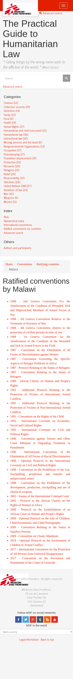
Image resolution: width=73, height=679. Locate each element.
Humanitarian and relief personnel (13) (25, 130)
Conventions (24, 264)
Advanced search (12, 86)
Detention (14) (12, 110)
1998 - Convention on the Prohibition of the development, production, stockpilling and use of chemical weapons (40, 487)
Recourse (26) (12, 166)
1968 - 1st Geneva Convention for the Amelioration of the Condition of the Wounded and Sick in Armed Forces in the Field (40, 341)
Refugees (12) (11, 170)
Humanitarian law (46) (16, 134)
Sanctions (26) (12, 182)
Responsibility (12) (14, 178)
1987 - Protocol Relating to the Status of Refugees (40, 367)
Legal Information (29, 639)
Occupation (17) (12, 150)
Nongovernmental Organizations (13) (24, 146)
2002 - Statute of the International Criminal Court (39, 496)
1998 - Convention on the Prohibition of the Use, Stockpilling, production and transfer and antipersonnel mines (40, 474)
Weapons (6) (11, 197)
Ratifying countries (47, 264)
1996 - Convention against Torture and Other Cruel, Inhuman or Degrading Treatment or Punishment (40, 443)
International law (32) (15, 138)
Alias (6, 216)
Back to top (47, 639)
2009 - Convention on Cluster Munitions (34, 536)
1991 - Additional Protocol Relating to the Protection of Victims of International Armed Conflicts (40, 394)
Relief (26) (10, 174)
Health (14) (10, 122)
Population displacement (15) (20, 158)
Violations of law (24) (16, 190)
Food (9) (8, 118)
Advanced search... (51, 13)
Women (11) (10, 201)
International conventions (18, 224)
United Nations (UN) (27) (17, 185)
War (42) (9, 193)
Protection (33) (12, 162)
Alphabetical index (14, 221)
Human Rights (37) (14, 126)
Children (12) (11, 102)
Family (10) (10, 114)
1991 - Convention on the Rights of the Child (37, 416)
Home (9, 264)
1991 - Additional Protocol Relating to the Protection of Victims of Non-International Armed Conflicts (40, 408)
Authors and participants (17, 247)
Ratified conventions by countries (22, 228)
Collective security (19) (17, 106)
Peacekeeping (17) (14, 154)
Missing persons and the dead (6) (23, 142)
